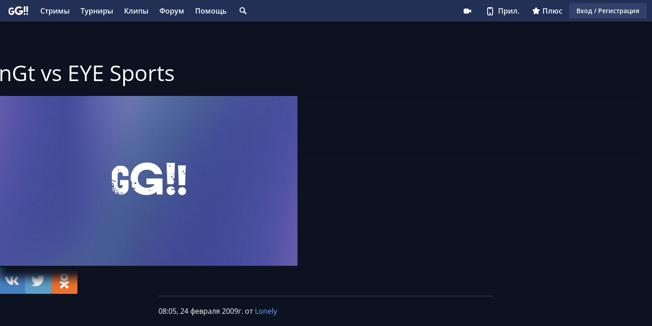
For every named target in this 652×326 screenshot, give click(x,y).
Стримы (55, 11)
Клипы (136, 11)
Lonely (266, 311)
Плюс (547, 11)
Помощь (211, 11)
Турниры (97, 11)
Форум (171, 11)
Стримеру (467, 11)
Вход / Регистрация (607, 10)
